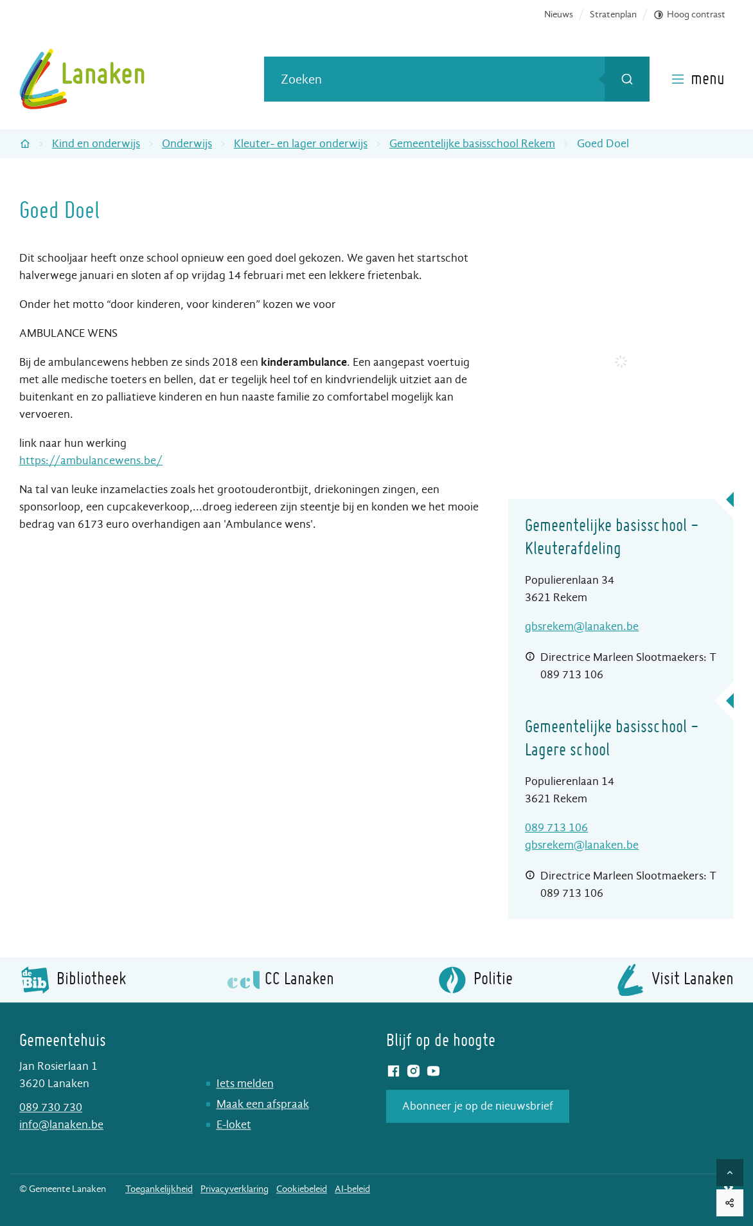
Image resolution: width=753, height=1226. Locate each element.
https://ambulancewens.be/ (91, 460)
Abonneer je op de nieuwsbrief (477, 1106)
